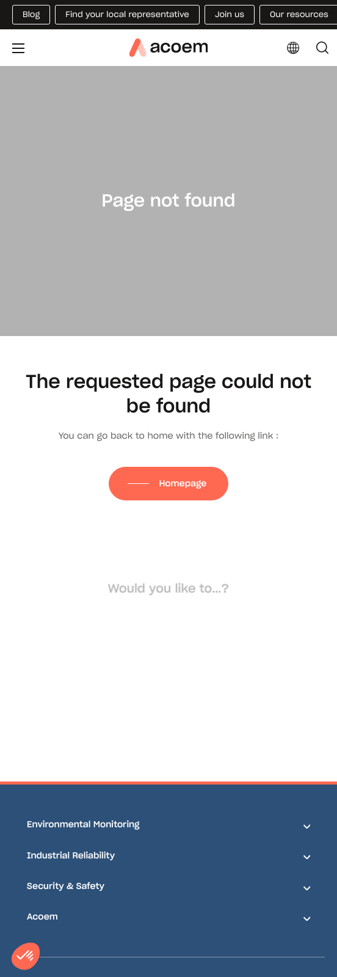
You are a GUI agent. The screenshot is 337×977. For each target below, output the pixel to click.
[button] (25, 956)
